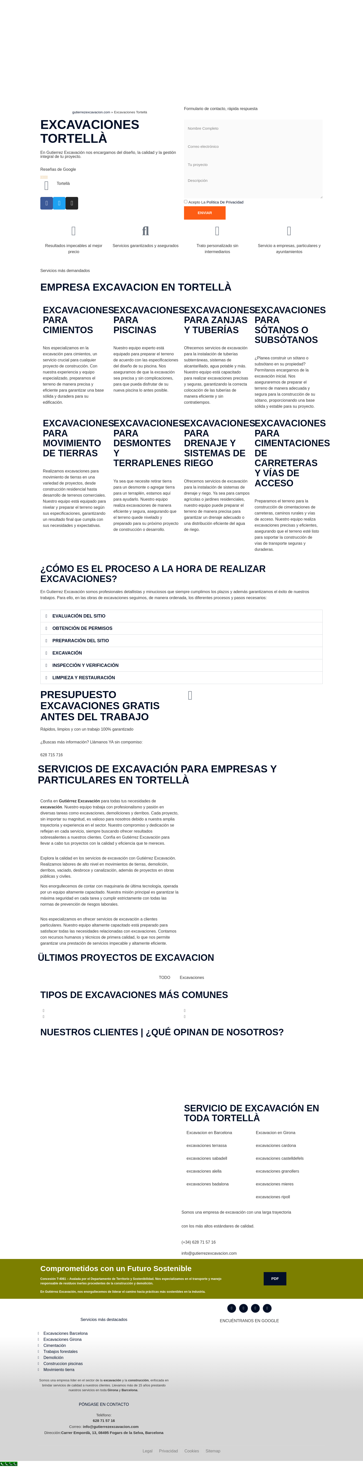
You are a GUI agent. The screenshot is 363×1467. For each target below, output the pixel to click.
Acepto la (215, 202)
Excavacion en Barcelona (209, 1133)
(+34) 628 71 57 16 (199, 1242)
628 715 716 (51, 755)
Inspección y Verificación (85, 665)
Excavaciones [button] (192, 977)
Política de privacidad (225, 202)
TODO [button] (164, 977)
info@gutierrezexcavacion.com (209, 1253)
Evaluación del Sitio (78, 616)
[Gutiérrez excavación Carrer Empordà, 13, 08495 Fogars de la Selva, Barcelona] (109, 1141)
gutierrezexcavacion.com (91, 112)
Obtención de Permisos (82, 628)
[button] (181, 616)
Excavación (67, 653)
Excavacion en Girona (275, 1133)
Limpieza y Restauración (83, 677)
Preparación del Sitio (80, 640)
